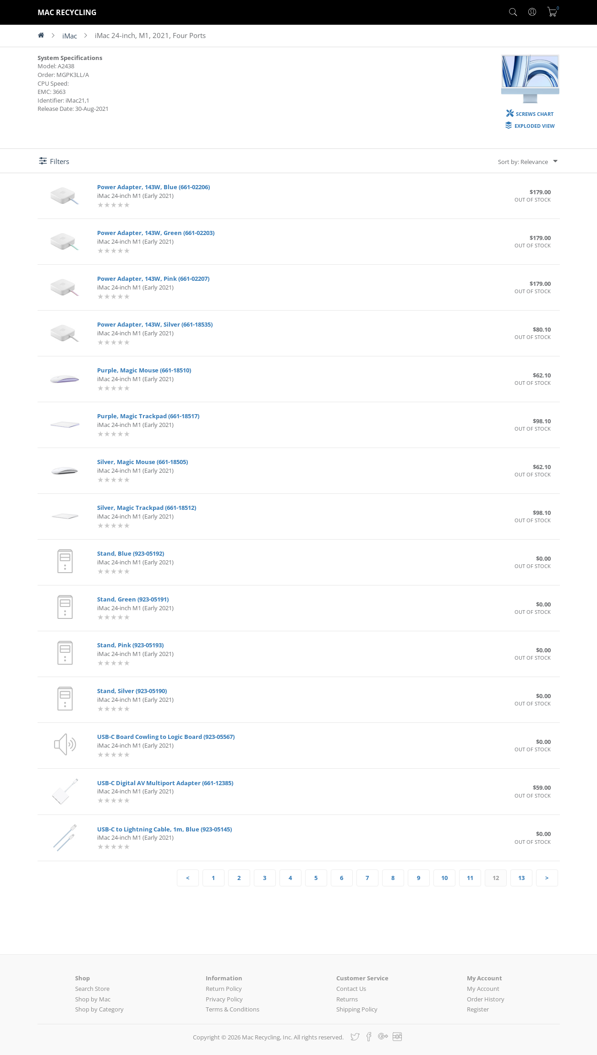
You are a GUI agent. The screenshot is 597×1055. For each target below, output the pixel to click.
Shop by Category (99, 1009)
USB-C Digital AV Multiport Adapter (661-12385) (165, 783)
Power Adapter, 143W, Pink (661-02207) (153, 278)
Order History (485, 999)
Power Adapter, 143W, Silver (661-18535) (155, 324)
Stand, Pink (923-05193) (130, 645)
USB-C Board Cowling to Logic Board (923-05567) (166, 736)
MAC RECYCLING (67, 12)
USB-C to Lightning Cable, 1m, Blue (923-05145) (164, 829)
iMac (69, 35)
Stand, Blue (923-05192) (130, 553)
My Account (483, 988)
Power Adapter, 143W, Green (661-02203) (155, 233)
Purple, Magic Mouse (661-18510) (144, 370)
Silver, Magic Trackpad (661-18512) (146, 507)
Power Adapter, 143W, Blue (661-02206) (153, 187)
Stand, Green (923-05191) (133, 599)
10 (444, 878)
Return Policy (224, 988)
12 (496, 878)
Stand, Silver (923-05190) (132, 691)
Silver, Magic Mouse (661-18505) (142, 462)
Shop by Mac (92, 999)
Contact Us (351, 988)
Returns (347, 999)
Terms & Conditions (232, 1009)
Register (478, 1009)
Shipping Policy (357, 1009)
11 (470, 878)
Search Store (92, 988)
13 (521, 878)
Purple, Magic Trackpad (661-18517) (148, 416)
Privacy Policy (224, 999)
